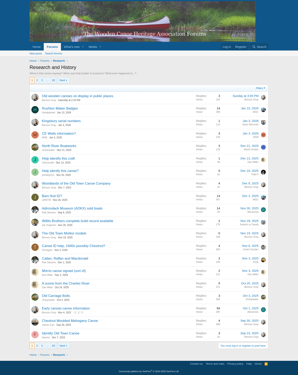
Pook (256, 262)
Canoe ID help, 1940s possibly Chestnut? (73, 246)
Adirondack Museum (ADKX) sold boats (72, 208)
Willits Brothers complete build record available (77, 221)
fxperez (46, 337)
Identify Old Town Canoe (60, 333)
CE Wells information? (59, 133)
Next (62, 80)
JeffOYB (46, 200)
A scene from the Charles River (65, 283)
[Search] (259, 47)
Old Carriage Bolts (56, 296)
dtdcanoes (253, 212)
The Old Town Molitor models (64, 233)
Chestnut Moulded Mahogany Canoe (70, 321)
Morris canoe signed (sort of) (64, 271)
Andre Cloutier (251, 249)
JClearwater (48, 150)
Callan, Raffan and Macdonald (65, 258)
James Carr (48, 324)
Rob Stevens (49, 212)
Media (93, 46)
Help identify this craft (58, 158)
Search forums (53, 53)
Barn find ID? (52, 196)
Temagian (47, 250)
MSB (44, 137)
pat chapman (49, 225)
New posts (36, 53)
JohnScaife (48, 162)
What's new (72, 46)
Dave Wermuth (250, 124)
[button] (83, 47)
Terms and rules (215, 363)
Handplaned (48, 112)
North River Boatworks (59, 146)
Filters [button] (259, 88)
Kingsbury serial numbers (61, 121)
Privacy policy (235, 363)
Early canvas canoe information (66, 308)
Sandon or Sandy (249, 224)
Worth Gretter (251, 149)
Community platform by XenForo (149, 371)
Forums (52, 46)
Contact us (196, 363)
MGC (256, 112)
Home (37, 46)
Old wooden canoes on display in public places (77, 96)
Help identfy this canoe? (60, 171)
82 (53, 80)
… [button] (47, 80)
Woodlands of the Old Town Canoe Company (76, 183)
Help (249, 363)
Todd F (255, 174)
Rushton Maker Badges (60, 108)
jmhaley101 (48, 175)
